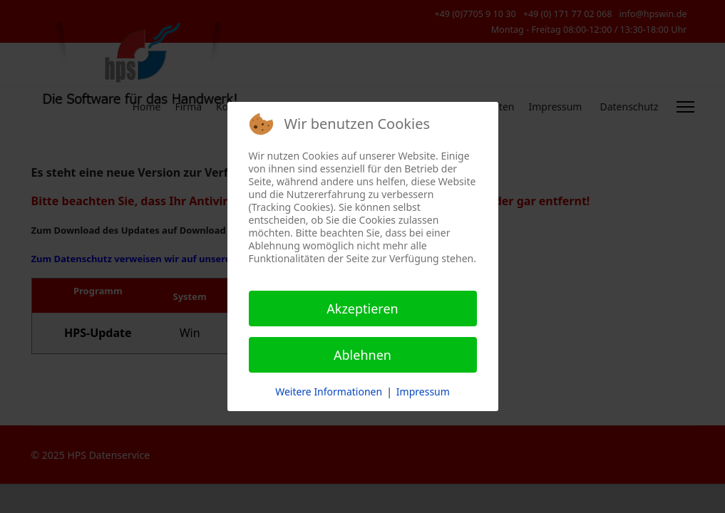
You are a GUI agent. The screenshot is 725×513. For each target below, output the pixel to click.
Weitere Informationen (328, 391)
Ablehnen (362, 354)
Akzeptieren (362, 308)
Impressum (423, 391)
